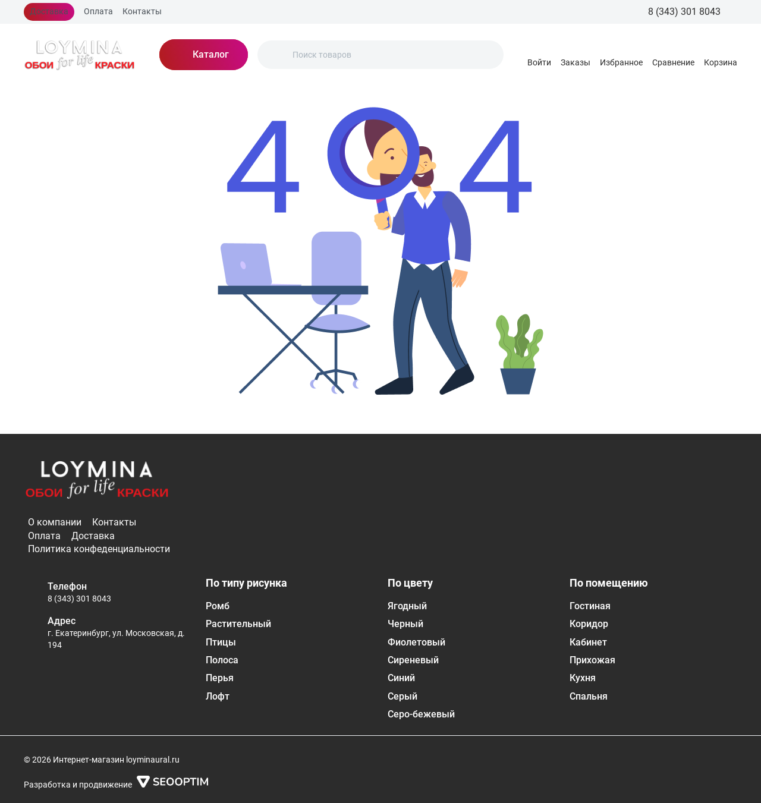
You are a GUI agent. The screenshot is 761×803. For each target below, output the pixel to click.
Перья (220, 678)
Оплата (98, 11)
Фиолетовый (416, 642)
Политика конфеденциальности (99, 549)
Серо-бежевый (421, 714)
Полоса (222, 660)
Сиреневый (413, 660)
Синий (401, 678)
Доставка (49, 11)
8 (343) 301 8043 (79, 598)
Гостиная (590, 606)
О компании (54, 522)
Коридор (589, 623)
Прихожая (592, 660)
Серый (402, 696)
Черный (405, 623)
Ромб (217, 606)
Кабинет (588, 642)
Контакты (142, 11)
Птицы (221, 642)
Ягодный (407, 606)
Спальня (589, 696)
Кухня (583, 678)
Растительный (238, 623)
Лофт (217, 696)
